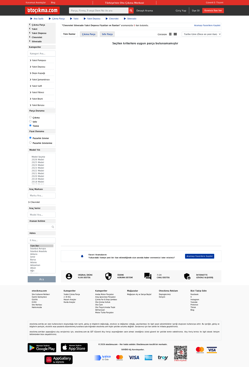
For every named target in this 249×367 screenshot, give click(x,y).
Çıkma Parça (57, 18)
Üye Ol (196, 10)
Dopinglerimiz (165, 294)
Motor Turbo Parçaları (104, 312)
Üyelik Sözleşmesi (39, 297)
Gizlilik (35, 299)
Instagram (195, 299)
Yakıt (74, 18)
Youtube (194, 302)
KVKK (34, 302)
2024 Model (41, 165)
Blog (53, 2)
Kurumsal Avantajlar (36, 2)
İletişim (162, 297)
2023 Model (41, 168)
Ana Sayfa (36, 18)
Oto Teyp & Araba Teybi (105, 307)
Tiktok (193, 307)
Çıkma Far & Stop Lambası (106, 299)
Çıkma (36, 117)
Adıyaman (41, 265)
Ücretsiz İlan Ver (213, 10)
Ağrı (41, 270)
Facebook (195, 294)
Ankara (41, 254)
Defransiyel (100, 310)
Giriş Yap (181, 10)
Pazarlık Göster (41, 138)
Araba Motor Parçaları (104, 294)
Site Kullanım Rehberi (41, 294)
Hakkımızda (37, 307)
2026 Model (41, 159)
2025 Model (41, 162)
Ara (41, 279)
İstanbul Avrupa (41, 248)
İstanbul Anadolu (41, 251)
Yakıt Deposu (92, 18)
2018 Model (41, 181)
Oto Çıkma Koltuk (102, 302)
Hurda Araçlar (69, 302)
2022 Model (41, 170)
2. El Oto (67, 297)
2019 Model (41, 179)
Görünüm (162, 34)
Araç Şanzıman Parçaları (105, 297)
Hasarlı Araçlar (70, 299)
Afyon (41, 268)
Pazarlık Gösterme (42, 143)
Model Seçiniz (41, 156)
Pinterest (194, 305)
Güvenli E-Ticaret (214, 2)
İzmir (41, 257)
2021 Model (41, 173)
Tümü (36, 126)
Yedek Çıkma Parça (72, 294)
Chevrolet (112, 18)
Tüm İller (41, 245)
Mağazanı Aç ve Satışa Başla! (139, 294)
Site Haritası (37, 305)
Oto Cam (99, 305)
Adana (41, 262)
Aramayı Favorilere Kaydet (206, 25)
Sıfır (35, 121)
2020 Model (41, 176)
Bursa (41, 259)
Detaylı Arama (144, 10)
